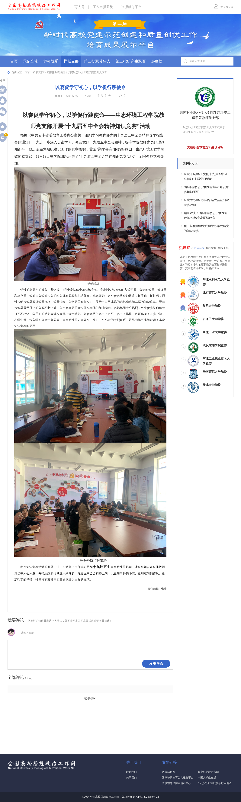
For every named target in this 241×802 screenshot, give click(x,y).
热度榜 (156, 61)
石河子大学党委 (213, 319)
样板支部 (71, 61)
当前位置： (17, 72)
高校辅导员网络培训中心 (176, 783)
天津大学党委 (212, 385)
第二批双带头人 (97, 61)
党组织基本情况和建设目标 (205, 147)
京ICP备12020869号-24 (146, 796)
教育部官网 (168, 772)
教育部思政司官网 (208, 772)
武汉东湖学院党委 (215, 345)
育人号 (79, 7)
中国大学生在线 (207, 777)
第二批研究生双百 (131, 61)
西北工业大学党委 (215, 332)
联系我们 (131, 772)
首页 (14, 61)
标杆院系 (50, 61)
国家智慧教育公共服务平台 (178, 777)
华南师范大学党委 (215, 371)
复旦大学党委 (212, 305)
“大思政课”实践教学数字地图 (215, 783)
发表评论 (156, 664)
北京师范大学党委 (215, 292)
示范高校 (30, 61)
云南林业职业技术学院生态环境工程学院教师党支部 (77, 72)
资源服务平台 (131, 7)
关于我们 (131, 777)
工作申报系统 (103, 7)
